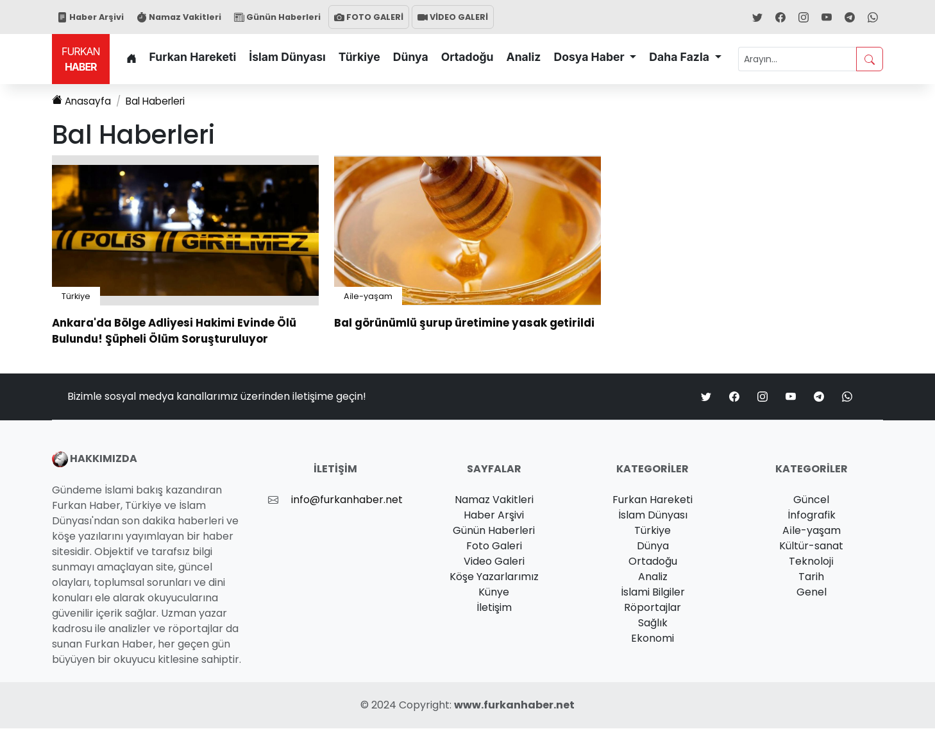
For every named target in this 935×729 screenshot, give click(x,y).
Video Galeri (494, 561)
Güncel (811, 500)
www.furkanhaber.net (514, 705)
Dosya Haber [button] (590, 57)
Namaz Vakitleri (179, 17)
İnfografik (812, 515)
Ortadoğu (467, 57)
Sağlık (653, 623)
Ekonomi (652, 638)
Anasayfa (82, 101)
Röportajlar (652, 608)
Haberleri (160, 101)
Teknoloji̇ (811, 561)
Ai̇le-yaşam (368, 296)
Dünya (410, 57)
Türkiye (359, 57)
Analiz (524, 57)
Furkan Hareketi (193, 57)
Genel (811, 592)
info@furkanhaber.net (347, 500)
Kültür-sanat (811, 546)
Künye (493, 592)
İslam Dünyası (287, 57)
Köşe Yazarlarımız (494, 577)
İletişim (494, 608)
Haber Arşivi (90, 17)
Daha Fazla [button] (680, 57)
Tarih (811, 577)
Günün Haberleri (277, 17)
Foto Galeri (494, 546)
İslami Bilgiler (653, 592)
